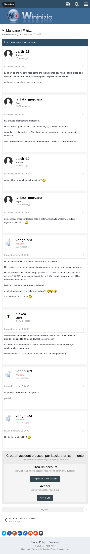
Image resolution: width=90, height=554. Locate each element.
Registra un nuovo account (45, 479)
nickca (21, 314)
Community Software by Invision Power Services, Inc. (45, 549)
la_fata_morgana (29, 99)
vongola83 (24, 240)
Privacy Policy (38, 542)
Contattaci (54, 542)
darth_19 (16, 34)
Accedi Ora (45, 498)
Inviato (17, 66)
